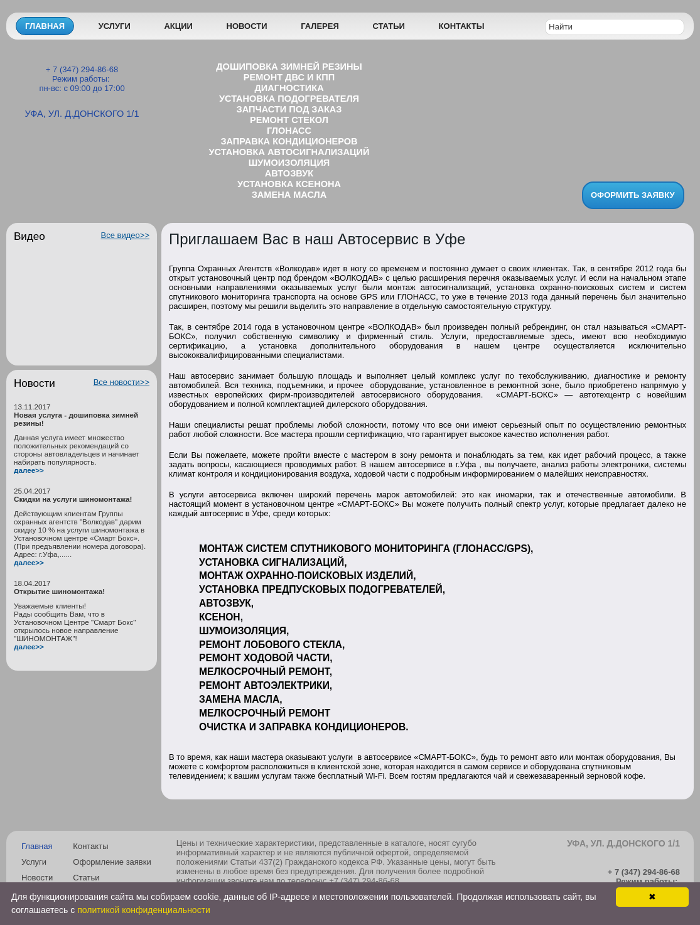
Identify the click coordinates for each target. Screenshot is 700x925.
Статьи (388, 26)
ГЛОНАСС (289, 131)
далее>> (29, 470)
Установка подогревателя (289, 99)
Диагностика (288, 88)
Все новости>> (121, 382)
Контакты (462, 26)
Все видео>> (125, 235)
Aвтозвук (289, 173)
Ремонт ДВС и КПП (289, 77)
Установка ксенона (289, 184)
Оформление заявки (112, 862)
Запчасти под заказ (289, 109)
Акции (178, 26)
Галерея (320, 26)
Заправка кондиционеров (288, 141)
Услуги (115, 26)
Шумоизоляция (289, 163)
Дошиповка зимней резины (289, 67)
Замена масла (289, 195)
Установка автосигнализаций (289, 152)
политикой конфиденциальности (143, 910)
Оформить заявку (633, 195)
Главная (45, 26)
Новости (247, 26)
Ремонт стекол (289, 120)
